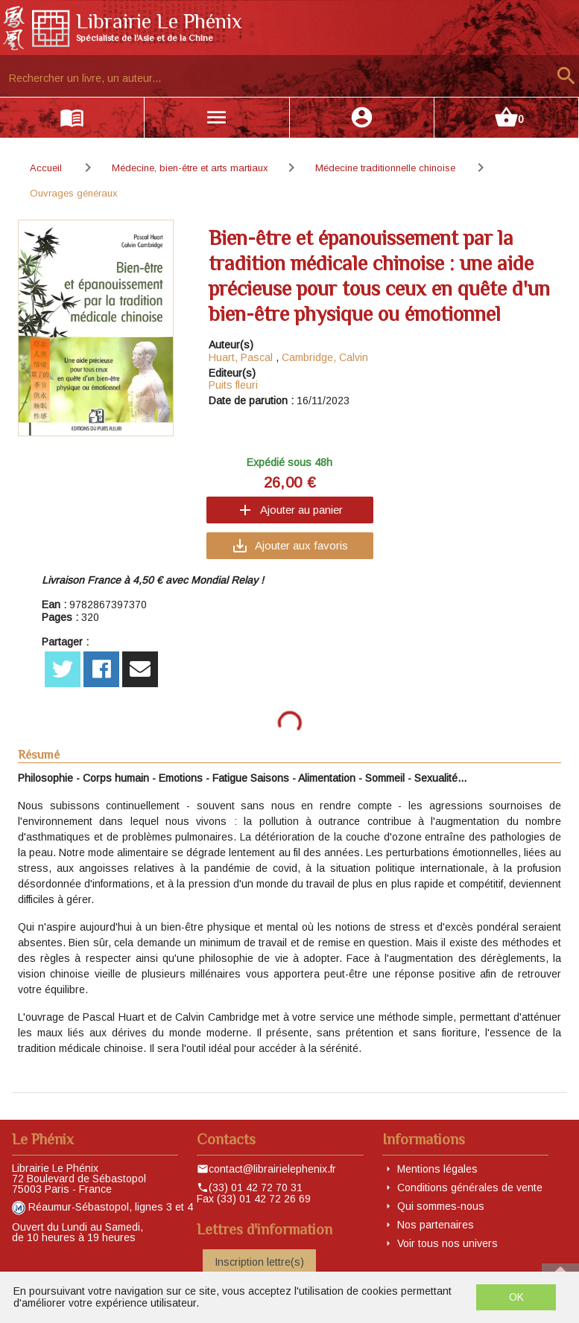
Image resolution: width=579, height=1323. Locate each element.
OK (516, 1297)
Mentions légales (437, 1169)
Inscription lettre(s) (259, 1262)
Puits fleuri (233, 385)
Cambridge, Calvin (325, 357)
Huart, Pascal (241, 357)
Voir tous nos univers (447, 1243)
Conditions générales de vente (469, 1187)
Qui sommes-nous (440, 1206)
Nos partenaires (435, 1225)
